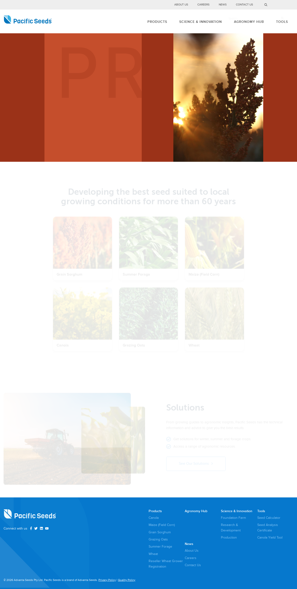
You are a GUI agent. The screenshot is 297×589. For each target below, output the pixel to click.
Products (146, 21)
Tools (280, 21)
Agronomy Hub (244, 21)
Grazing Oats (158, 539)
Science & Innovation (192, 21)
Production (229, 537)
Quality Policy (126, 580)
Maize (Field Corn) (162, 525)
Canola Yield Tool (269, 537)
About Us (181, 5)
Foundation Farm (233, 518)
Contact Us (244, 5)
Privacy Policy (107, 580)
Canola (154, 518)
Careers (203, 5)
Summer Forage (160, 547)
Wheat (153, 554)
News (223, 5)
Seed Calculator (268, 518)
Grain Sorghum (160, 532)
